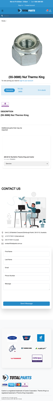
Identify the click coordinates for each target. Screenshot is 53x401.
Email (7, 267)
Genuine (27, 163)
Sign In (20, 5)
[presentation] (17, 295)
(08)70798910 (9, 240)
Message (8, 284)
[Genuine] (25, 90)
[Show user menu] (50, 11)
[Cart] (47, 11)
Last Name (8, 259)
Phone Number (10, 276)
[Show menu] (2, 11)
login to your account (26, 81)
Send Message (26, 304)
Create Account (30, 5)
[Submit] (2, 16)
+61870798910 (10, 236)
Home (3, 21)
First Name (8, 251)
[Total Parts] (26, 10)
